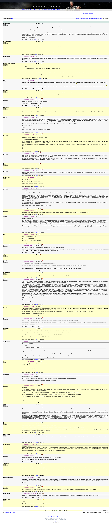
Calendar (53, 9)
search (86, 13)
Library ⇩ (35, 9)
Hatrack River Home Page (58, 516)
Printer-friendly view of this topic (9, 512)
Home (23, 9)
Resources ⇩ (47, 9)
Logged (36, 39)
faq (87, 13)
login (83, 13)
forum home (91, 13)
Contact (58, 9)
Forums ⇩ (41, 9)
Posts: (24, 39)
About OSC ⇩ (29, 9)
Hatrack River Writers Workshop (81, 18)
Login (12, 18)
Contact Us (50, 516)
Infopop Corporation (58, 521)
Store (62, 9)
